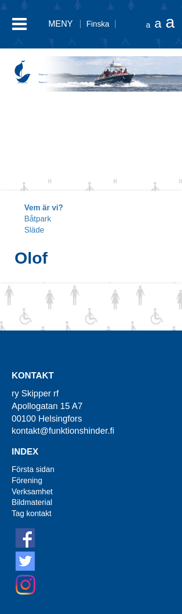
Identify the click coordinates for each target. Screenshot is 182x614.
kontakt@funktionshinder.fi (63, 431)
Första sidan (33, 469)
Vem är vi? (43, 208)
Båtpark (37, 219)
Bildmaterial (32, 502)
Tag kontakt (31, 513)
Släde (34, 230)
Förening (27, 480)
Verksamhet (32, 492)
